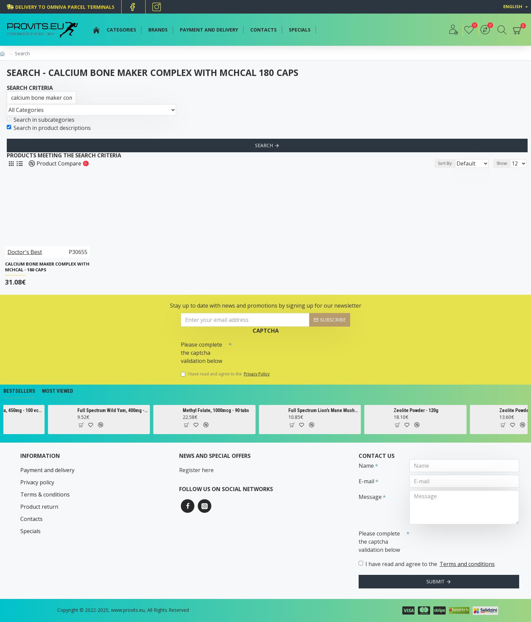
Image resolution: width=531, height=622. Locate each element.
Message (370, 497)
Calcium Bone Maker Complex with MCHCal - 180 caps (47, 267)
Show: (504, 163)
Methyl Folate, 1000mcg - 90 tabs (248, 410)
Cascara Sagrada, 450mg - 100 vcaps (39, 410)
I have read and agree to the (226, 374)
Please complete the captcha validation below (201, 353)
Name (366, 465)
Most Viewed (57, 391)
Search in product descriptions (49, 128)
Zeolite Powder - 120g (448, 410)
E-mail (366, 481)
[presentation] (279, 350)
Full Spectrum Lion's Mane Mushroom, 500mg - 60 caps (356, 410)
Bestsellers (19, 391)
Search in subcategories (41, 119)
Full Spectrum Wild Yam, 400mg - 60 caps (145, 410)
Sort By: (439, 163)
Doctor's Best (24, 252)
